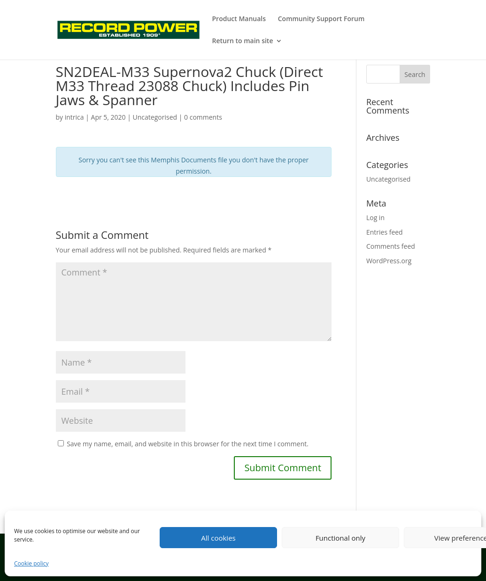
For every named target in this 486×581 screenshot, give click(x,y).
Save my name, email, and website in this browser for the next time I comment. (188, 443)
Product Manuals (239, 19)
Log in (375, 217)
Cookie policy (31, 563)
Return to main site (242, 41)
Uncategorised (388, 179)
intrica (74, 117)
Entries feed (384, 232)
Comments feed (390, 246)
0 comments (203, 117)
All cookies (218, 538)
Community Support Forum (321, 19)
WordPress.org (388, 260)
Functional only (340, 538)
